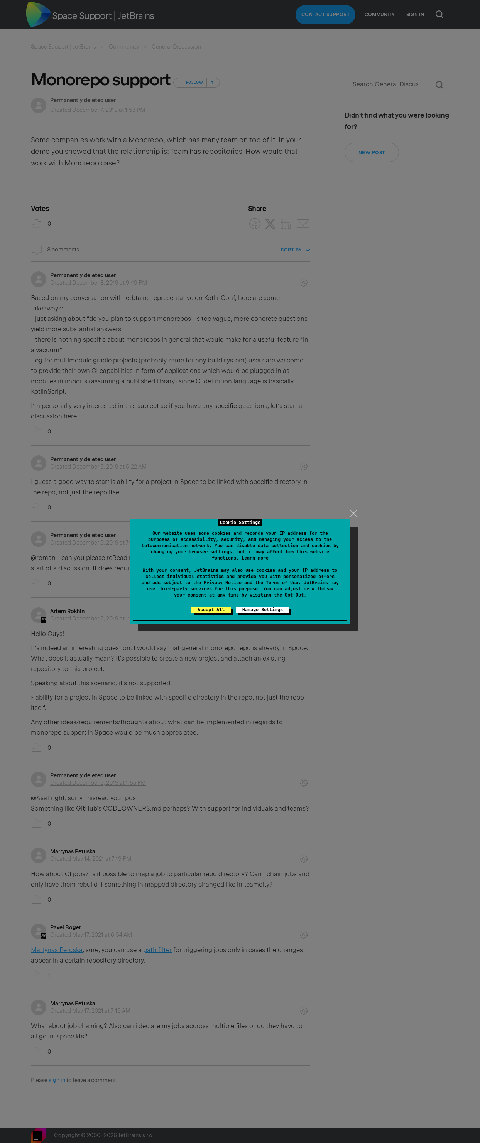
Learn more (255, 558)
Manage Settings (262, 610)
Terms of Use (282, 583)
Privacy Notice (223, 583)
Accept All (211, 610)
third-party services (185, 589)
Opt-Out (294, 595)
